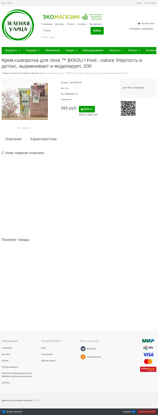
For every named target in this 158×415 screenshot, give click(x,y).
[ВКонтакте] (83, 348)
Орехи (52, 37)
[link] (139, 87)
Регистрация (150, 3)
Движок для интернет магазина (17, 400)
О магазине (46, 24)
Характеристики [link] (43, 139)
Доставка (59, 24)
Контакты (81, 24)
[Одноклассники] (83, 356)
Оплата (71, 24)
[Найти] (97, 31)
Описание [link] (13, 139)
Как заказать (95, 24)
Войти (139, 3)
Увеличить (26, 128)
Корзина (127, 411)
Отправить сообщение (141, 28)
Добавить (88, 109)
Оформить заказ (147, 411)
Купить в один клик (88, 114)
